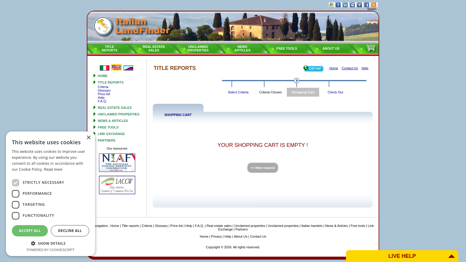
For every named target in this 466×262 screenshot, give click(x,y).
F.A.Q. (102, 101)
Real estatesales (154, 48)
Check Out (335, 92)
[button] (50, 243)
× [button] (88, 138)
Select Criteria (238, 92)
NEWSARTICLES (242, 48)
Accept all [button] (30, 230)
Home (103, 76)
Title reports (111, 82)
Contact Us (258, 236)
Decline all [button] (70, 230)
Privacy (216, 236)
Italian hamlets (311, 226)
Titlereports (109, 48)
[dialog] (50, 193)
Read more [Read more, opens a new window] (53, 169)
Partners (107, 140)
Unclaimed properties (118, 114)
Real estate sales (115, 107)
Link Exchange (111, 134)
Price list (104, 94)
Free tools (286, 48)
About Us (330, 48)
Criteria (103, 87)
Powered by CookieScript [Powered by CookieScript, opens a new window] (51, 250)
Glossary (104, 90)
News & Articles (113, 121)
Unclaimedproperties (198, 48)
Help (101, 97)
